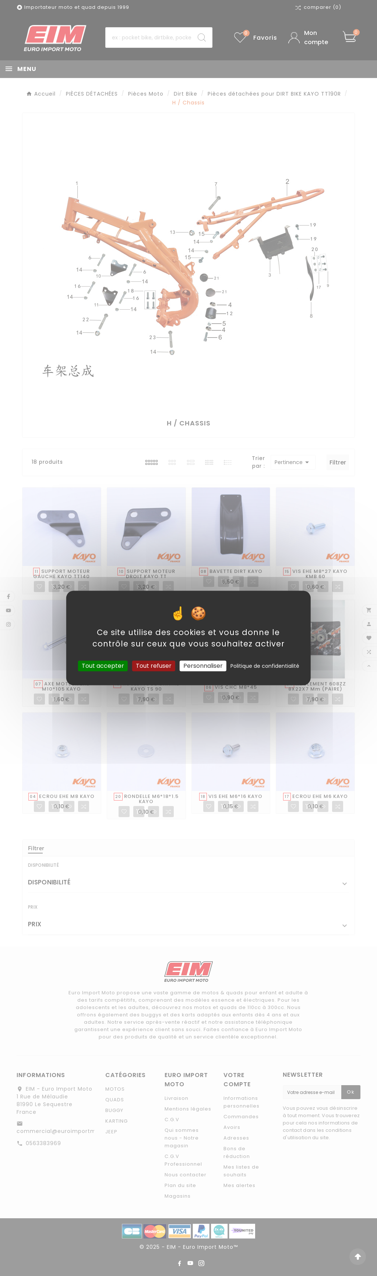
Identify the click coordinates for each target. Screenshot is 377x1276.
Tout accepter (103, 666)
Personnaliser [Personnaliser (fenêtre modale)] (203, 666)
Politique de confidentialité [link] (264, 666)
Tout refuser (154, 666)
